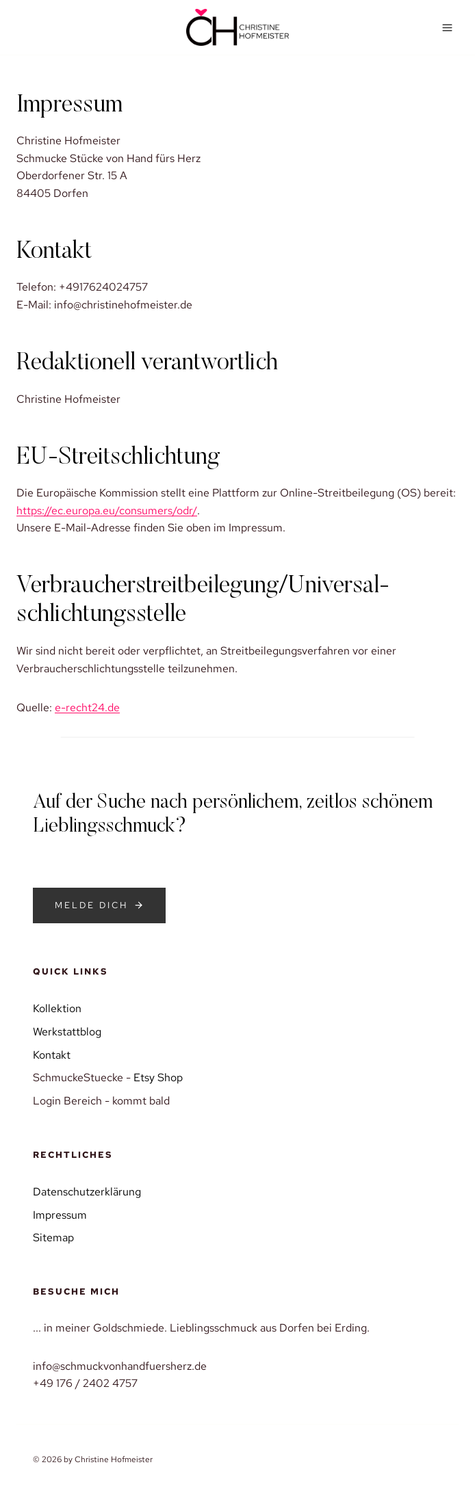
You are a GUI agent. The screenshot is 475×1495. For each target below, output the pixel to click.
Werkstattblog (67, 1031)
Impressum (60, 1215)
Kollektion (57, 1008)
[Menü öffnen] (447, 27)
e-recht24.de (87, 707)
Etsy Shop (158, 1077)
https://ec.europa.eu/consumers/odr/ (106, 510)
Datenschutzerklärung (87, 1192)
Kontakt (51, 1055)
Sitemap (53, 1237)
